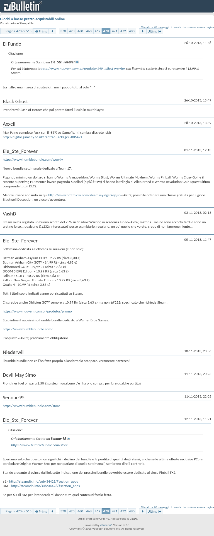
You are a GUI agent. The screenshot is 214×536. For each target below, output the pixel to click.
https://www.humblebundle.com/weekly (33, 159)
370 (63, 31)
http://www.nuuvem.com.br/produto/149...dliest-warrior (83, 68)
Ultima (155, 31)
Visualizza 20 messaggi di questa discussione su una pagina (177, 27)
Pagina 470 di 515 (18, 31)
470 (106, 31)
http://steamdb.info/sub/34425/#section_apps (43, 481)
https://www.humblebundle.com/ (28, 329)
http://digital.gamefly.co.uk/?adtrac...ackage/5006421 (42, 137)
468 (89, 31)
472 (123, 31)
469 (97, 31)
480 (132, 31)
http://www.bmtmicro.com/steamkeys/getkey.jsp (84, 195)
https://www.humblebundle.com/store (31, 406)
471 (114, 31)
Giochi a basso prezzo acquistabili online (32, 19)
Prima (41, 31)
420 (71, 31)
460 (80, 31)
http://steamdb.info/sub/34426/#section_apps (45, 486)
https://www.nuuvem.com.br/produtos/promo (37, 311)
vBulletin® (106, 525)
